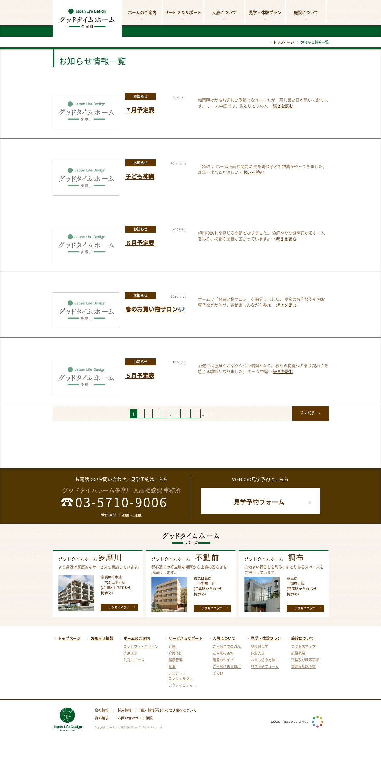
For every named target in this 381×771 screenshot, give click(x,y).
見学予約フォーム (273, 501)
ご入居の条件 (223, 653)
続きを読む (283, 106)
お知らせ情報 (99, 638)
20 (185, 414)
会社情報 (102, 710)
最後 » (209, 414)
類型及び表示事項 (305, 659)
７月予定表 (139, 110)
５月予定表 (139, 375)
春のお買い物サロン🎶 (155, 309)
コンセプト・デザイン (141, 646)
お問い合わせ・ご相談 (135, 718)
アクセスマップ (123, 606)
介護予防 (176, 653)
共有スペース (134, 659)
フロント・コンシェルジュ (181, 676)
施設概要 (298, 653)
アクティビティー (182, 685)
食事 (172, 666)
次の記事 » (310, 412)
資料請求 (102, 718)
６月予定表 (139, 242)
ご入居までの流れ (227, 646)
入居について (224, 15)
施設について (306, 15)
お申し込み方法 (263, 659)
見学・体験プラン (265, 15)
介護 (172, 646)
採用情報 (125, 710)
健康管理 (176, 659)
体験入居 (258, 653)
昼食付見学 (259, 646)
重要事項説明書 (303, 666)
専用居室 (130, 653)
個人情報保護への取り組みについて (168, 710)
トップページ (280, 42)
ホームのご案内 (142, 15)
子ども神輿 (139, 176)
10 (175, 414)
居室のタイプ (223, 659)
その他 (218, 673)
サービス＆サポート (183, 15)
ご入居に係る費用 (227, 666)
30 (195, 414)
